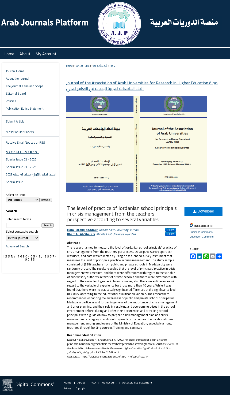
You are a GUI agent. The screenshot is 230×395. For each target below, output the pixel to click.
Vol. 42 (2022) (99, 65)
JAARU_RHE (82, 65)
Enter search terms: (19, 219)
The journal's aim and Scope (24, 86)
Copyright (81, 388)
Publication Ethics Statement (24, 108)
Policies (11, 101)
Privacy (67, 388)
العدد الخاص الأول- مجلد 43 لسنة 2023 (31, 174)
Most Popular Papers (20, 132)
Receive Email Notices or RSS (25, 142)
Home (69, 65)
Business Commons (201, 232)
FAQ (93, 382)
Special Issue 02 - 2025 (21, 159)
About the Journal (17, 78)
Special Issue (14, 182)
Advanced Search (17, 246)
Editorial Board (16, 93)
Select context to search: (22, 231)
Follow (170, 229)
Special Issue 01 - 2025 (21, 167)
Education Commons (202, 236)
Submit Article (15, 121)
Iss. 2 (112, 65)
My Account (109, 382)
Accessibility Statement (137, 382)
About (81, 382)
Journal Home (15, 71)
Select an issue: (16, 195)
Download (203, 211)
